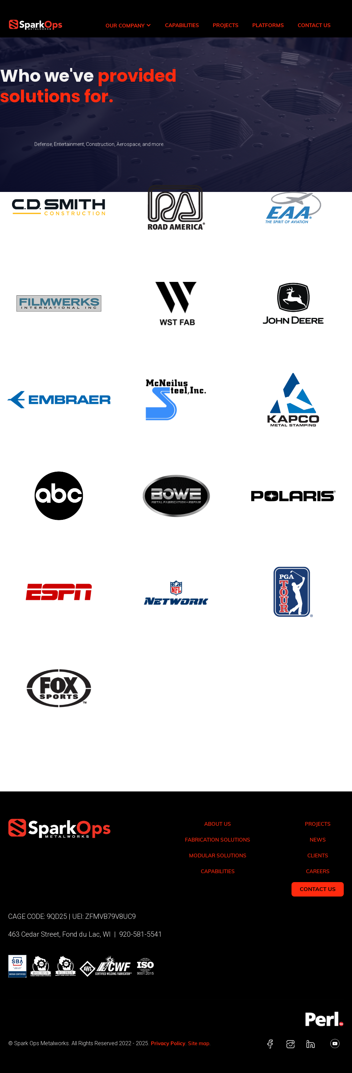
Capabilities (182, 25)
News (318, 839)
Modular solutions (217, 855)
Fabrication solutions (217, 839)
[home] (31, 18)
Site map (198, 1043)
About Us (217, 824)
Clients (317, 855)
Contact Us (314, 25)
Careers (318, 871)
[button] (128, 25)
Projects (226, 25)
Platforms (268, 25)
